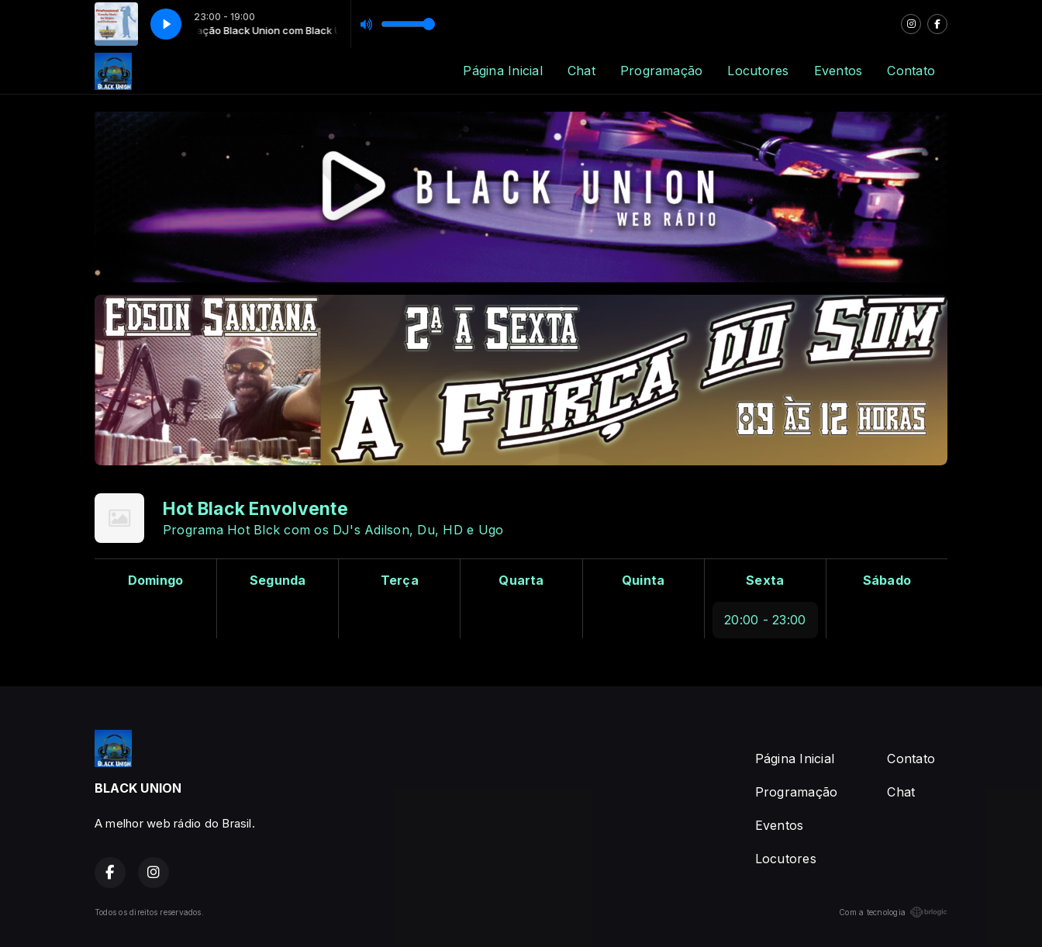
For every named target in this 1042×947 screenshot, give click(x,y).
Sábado (887, 580)
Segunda (278, 580)
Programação (661, 70)
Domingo (156, 580)
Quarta (521, 580)
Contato (911, 70)
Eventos (838, 70)
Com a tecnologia (893, 912)
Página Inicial (502, 70)
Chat (581, 70)
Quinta (643, 580)
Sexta (765, 580)
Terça (400, 580)
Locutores (757, 70)
